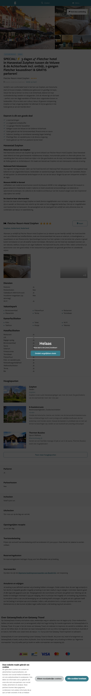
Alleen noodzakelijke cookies (49, 679)
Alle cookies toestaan (76, 679)
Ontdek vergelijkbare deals (45, 353)
